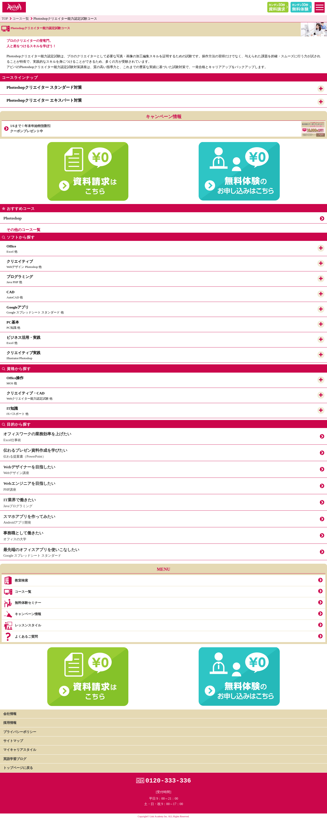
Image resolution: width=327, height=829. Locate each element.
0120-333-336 (168, 781)
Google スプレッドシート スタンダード (163, 551)
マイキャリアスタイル (19, 750)
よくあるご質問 (20, 637)
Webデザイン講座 (163, 469)
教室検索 (15, 581)
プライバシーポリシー (19, 732)
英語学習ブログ (14, 759)
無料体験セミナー (22, 603)
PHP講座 (163, 485)
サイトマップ (13, 741)
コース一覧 (20, 18)
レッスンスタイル (22, 626)
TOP (5, 18)
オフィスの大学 (163, 535)
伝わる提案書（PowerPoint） (163, 452)
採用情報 (9, 723)
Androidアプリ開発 (163, 518)
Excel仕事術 (163, 436)
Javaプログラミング (163, 502)
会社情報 (9, 714)
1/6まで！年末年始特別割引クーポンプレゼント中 (167, 128)
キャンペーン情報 (22, 614)
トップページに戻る (18, 768)
